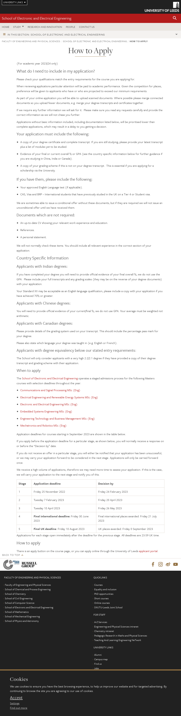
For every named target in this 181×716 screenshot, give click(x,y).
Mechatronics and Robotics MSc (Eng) (43, 425)
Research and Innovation (45, 27)
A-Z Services (100, 622)
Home (5, 27)
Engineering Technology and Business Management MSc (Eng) (57, 418)
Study (17, 27)
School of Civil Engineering (19, 598)
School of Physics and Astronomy (22, 621)
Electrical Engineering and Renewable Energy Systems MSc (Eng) (59, 397)
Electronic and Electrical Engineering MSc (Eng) (49, 404)
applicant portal (148, 551)
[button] (174, 18)
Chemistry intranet (104, 631)
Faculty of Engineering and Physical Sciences (31, 41)
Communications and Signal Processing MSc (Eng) (50, 390)
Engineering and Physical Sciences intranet (116, 627)
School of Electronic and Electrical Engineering (36, 18)
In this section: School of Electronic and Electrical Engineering (56, 34)
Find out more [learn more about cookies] (18, 708)
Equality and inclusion (105, 589)
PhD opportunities (103, 594)
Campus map (101, 659)
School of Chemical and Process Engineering (28, 589)
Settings (14, 703)
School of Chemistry (15, 594)
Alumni (98, 655)
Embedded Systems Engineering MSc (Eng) (46, 411)
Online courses (102, 603)
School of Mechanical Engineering (22, 616)
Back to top (11, 555)
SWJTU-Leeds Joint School (108, 607)
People (70, 27)
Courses (98, 585)
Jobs (96, 668)
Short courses (101, 598)
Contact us (86, 27)
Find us (98, 664)
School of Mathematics (17, 612)
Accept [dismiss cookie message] (16, 697)
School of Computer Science (19, 603)
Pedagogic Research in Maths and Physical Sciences (120, 636)
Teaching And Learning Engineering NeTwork (117, 640)
